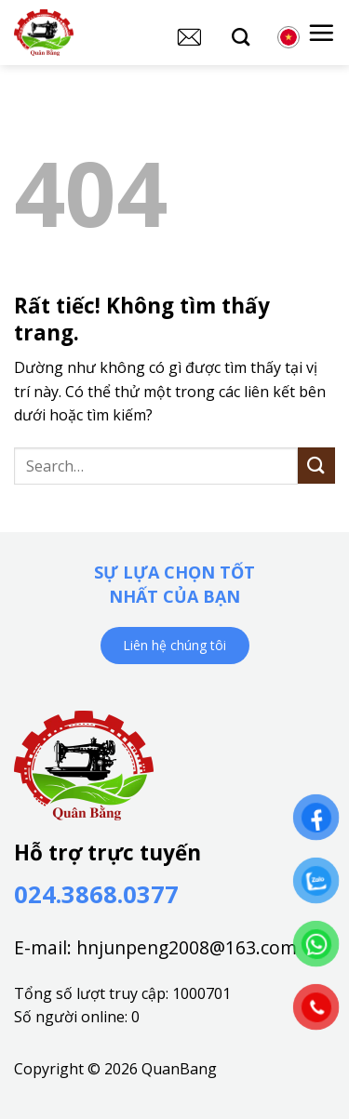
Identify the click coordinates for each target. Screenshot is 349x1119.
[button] (321, 33)
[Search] (240, 37)
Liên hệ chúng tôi (174, 645)
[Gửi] (316, 465)
